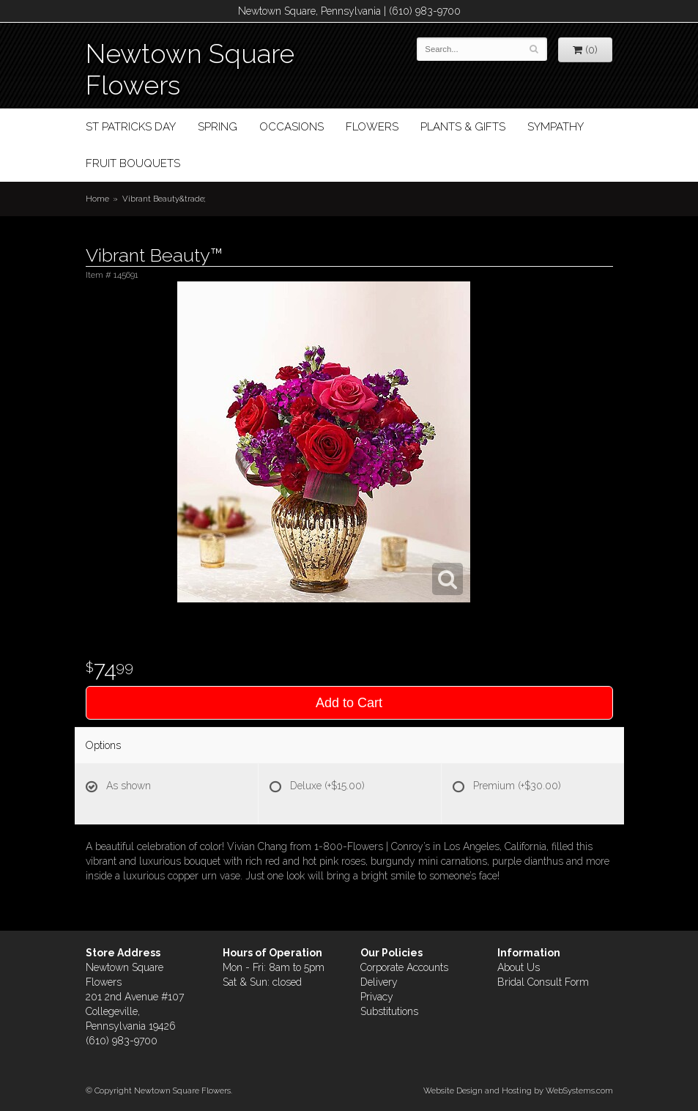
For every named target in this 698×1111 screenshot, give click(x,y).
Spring (217, 126)
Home (97, 198)
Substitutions (389, 1011)
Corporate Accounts (404, 967)
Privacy (376, 997)
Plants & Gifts (462, 126)
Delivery (379, 982)
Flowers (372, 126)
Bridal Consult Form (543, 982)
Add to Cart (349, 702)
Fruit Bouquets (133, 163)
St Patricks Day (131, 126)
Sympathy (555, 126)
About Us (518, 967)
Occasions (291, 126)
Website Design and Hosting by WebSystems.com (518, 1090)
